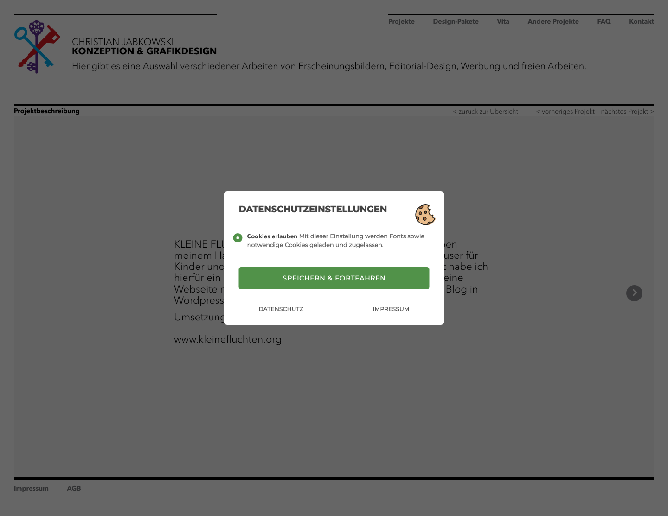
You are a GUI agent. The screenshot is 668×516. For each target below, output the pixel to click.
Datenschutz (280, 309)
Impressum (391, 309)
